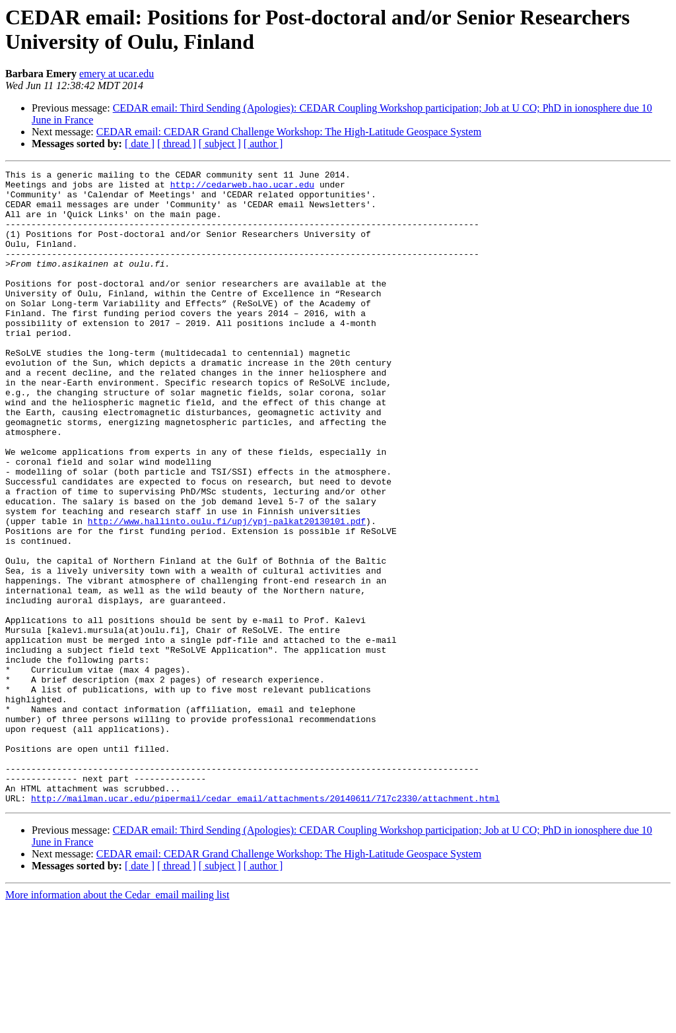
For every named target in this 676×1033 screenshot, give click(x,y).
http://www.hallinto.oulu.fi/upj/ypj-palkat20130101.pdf (227, 592)
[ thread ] (176, 143)
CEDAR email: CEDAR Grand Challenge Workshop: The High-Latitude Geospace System (288, 131)
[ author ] (263, 143)
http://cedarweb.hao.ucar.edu (242, 188)
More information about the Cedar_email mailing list (117, 1021)
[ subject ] (220, 143)
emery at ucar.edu (116, 73)
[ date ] (139, 143)
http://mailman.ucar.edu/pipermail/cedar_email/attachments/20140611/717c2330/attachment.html (265, 925)
